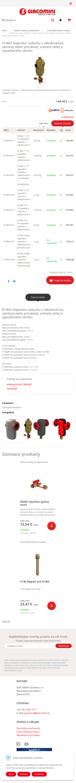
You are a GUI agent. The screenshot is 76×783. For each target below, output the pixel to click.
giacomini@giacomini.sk (37, 713)
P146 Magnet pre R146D (35, 581)
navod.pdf (12, 388)
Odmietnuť (39, 774)
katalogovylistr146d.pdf (19, 384)
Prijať (11, 774)
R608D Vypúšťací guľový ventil (34, 503)
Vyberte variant (62, 123)
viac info (43, 123)
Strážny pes (67, 116)
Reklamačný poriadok (28, 735)
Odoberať (63, 645)
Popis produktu (38, 297)
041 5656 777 (28, 709)
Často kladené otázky (28, 731)
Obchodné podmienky (28, 728)
